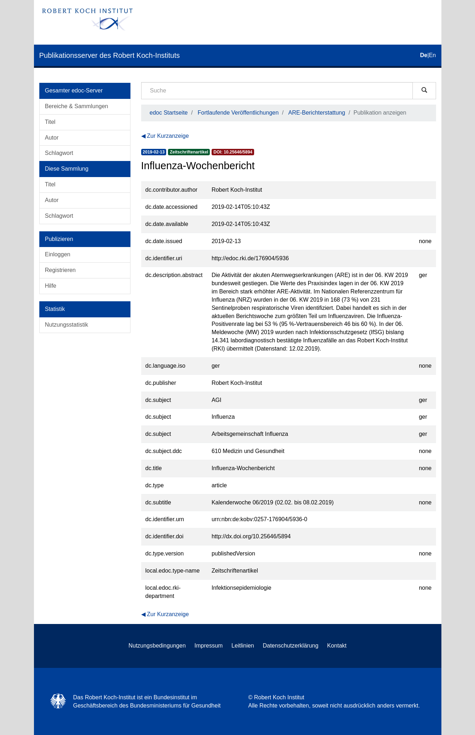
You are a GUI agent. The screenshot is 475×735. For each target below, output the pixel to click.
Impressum (208, 646)
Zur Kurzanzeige (168, 136)
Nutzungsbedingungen (156, 646)
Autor (52, 138)
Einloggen (57, 254)
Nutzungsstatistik (66, 325)
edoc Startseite (169, 113)
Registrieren (60, 270)
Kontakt (336, 646)
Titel (50, 122)
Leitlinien (243, 646)
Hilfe (50, 286)
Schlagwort (59, 153)
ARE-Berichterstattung (316, 113)
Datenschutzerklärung (290, 646)
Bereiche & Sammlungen (76, 106)
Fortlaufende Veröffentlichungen (238, 113)
